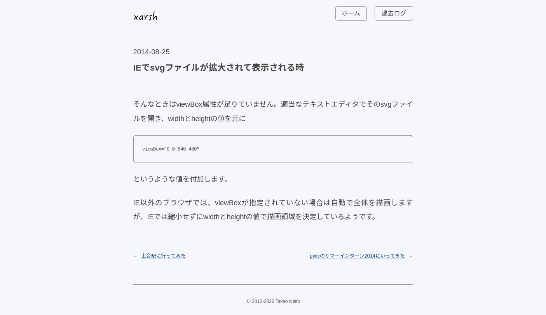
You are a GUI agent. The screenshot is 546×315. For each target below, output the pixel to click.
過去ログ (393, 13)
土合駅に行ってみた (163, 256)
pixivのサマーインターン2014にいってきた (357, 256)
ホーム (351, 13)
